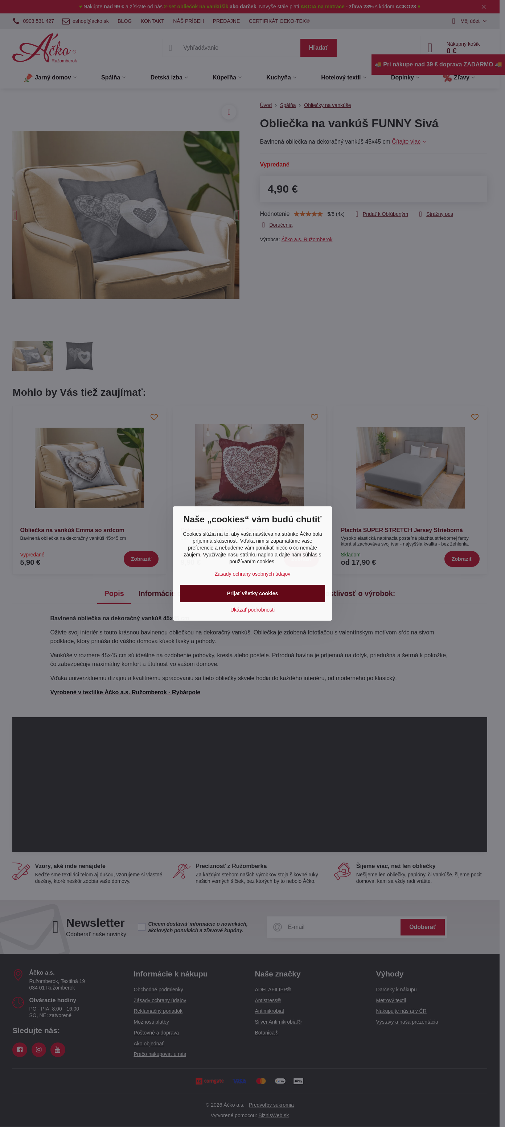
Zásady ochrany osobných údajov (253, 574)
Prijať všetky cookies (252, 593)
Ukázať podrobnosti (252, 610)
